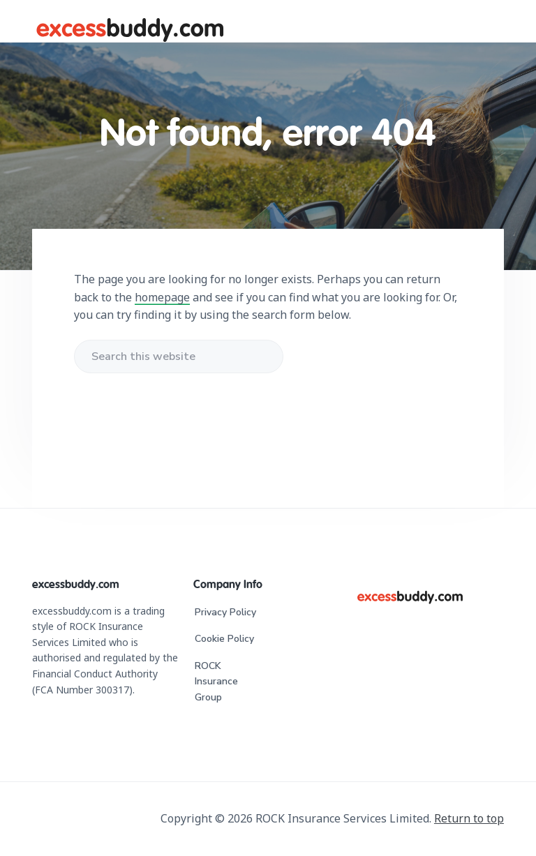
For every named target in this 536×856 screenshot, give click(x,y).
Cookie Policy (224, 638)
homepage (162, 297)
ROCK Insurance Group (216, 681)
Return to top (469, 818)
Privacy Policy (225, 612)
